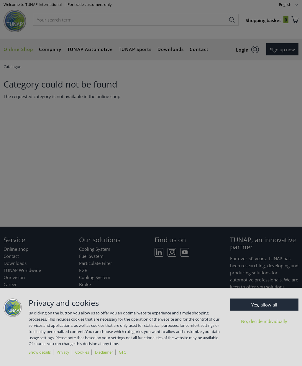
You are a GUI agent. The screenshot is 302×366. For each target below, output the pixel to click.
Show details (40, 352)
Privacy (63, 352)
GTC (122, 352)
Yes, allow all (264, 305)
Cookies (82, 352)
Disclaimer (104, 352)
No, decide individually (264, 321)
